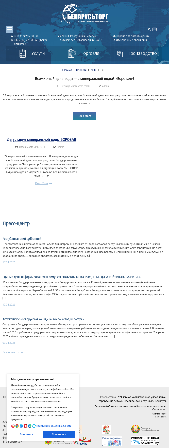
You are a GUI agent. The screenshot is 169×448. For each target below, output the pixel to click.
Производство (136, 53)
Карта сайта (161, 417)
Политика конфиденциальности (53, 426)
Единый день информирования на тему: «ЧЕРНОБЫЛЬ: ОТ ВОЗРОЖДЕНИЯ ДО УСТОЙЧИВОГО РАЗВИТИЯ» (71, 277)
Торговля (83, 53)
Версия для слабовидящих (131, 36)
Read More (84, 116)
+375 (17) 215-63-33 (24, 36)
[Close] (77, 375)
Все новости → (12, 352)
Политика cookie (159, 414)
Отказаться (26, 434)
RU (154, 29)
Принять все (59, 434)
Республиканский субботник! (21, 239)
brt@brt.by (18, 44)
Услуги (31, 53)
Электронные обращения (130, 40)
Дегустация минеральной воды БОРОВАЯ (41, 139)
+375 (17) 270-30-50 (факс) (29, 40)
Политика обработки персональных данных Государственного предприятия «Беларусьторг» (131, 407)
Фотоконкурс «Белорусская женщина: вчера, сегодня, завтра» (43, 319)
